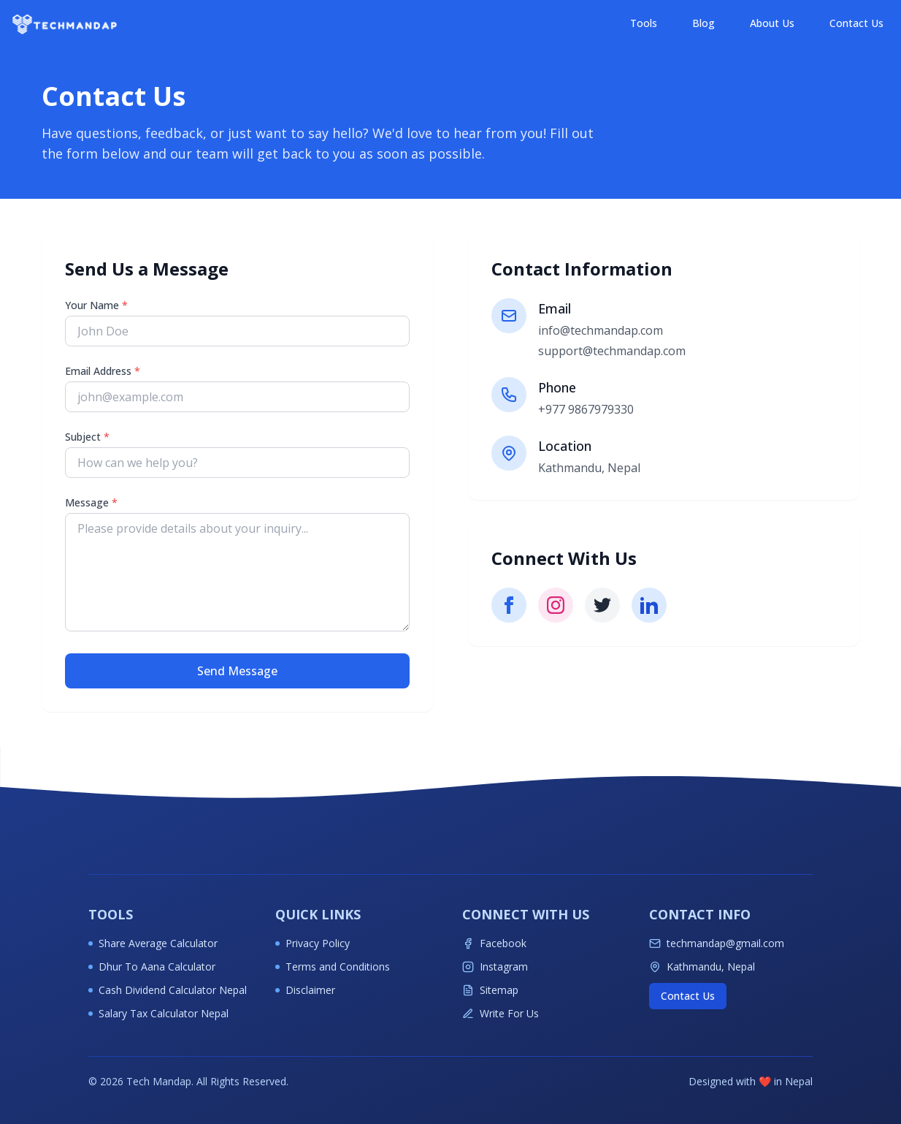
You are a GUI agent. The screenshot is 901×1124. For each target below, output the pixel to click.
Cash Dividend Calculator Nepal (167, 990)
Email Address (102, 371)
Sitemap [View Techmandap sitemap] (490, 990)
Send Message (237, 671)
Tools (643, 23)
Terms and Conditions (332, 966)
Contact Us (856, 23)
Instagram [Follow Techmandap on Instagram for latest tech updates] (495, 966)
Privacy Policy (312, 943)
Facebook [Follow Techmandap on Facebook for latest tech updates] (494, 943)
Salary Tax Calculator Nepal (158, 1013)
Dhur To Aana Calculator (151, 966)
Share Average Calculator (153, 943)
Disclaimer (305, 990)
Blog (703, 23)
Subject (87, 437)
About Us (772, 23)
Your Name (96, 305)
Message (91, 502)
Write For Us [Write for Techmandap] (500, 1013)
